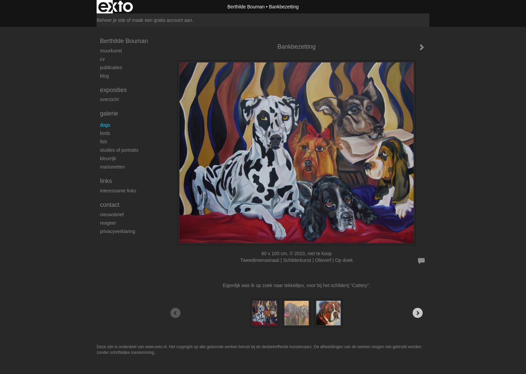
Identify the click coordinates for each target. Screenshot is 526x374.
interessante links (118, 190)
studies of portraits (119, 150)
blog (104, 76)
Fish (103, 141)
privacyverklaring (117, 231)
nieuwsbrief (112, 214)
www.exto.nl (156, 346)
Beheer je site (111, 20)
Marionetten (112, 167)
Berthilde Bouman (246, 6)
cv (102, 59)
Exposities (113, 90)
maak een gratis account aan (162, 20)
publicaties (111, 67)
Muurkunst (111, 50)
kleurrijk (108, 158)
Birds (105, 133)
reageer (108, 223)
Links (106, 181)
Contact (109, 204)
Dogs (105, 125)
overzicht (109, 99)
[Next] (418, 313)
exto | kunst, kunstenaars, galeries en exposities (116, 6)
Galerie (109, 113)
